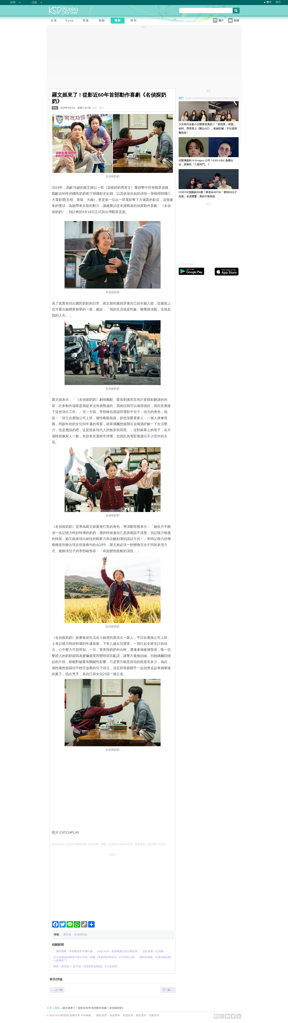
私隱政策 (128, 1015)
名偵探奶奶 (80, 934)
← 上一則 (57, 989)
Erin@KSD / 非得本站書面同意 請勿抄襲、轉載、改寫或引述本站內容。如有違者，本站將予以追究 (109, 844)
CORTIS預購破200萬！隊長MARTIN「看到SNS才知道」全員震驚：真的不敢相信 (208, 194)
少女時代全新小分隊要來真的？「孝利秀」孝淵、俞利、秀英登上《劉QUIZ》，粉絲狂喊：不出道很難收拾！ (208, 128)
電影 (55, 107)
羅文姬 (67, 934)
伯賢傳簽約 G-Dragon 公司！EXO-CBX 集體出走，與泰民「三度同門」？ (206, 162)
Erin (95, 107)
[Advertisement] (112, 885)
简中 (278, 2)
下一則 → (168, 989)
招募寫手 (154, 1015)
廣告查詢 (141, 1015)
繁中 (269, 2)
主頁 (49, 1007)
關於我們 (101, 1015)
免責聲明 (115, 1015)
